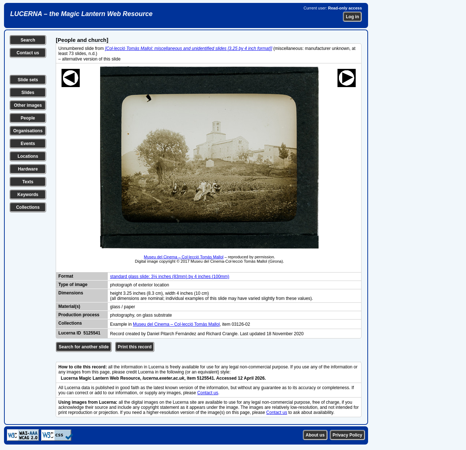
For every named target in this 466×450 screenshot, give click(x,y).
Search (27, 40)
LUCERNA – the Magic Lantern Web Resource (81, 13)
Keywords (27, 194)
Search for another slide (83, 346)
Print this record (135, 346)
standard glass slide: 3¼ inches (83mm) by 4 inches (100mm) (169, 276)
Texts (27, 181)
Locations (27, 156)
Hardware (28, 169)
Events (28, 143)
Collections (28, 207)
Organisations (28, 130)
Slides (27, 92)
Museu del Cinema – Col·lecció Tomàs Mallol (184, 257)
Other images (28, 105)
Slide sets (27, 79)
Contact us (27, 52)
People (28, 118)
